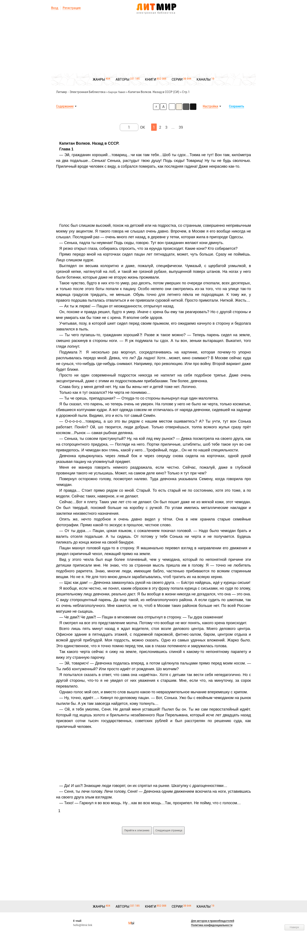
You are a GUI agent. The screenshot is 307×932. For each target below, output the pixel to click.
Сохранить (236, 106)
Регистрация (72, 8)
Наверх (294, 927)
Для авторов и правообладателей (212, 920)
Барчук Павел (116, 92)
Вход (54, 8)
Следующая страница (168, 830)
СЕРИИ (177, 79)
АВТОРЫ (122, 79)
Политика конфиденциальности (211, 925)
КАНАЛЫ (204, 79)
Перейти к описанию (136, 830)
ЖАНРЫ (99, 79)
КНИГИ (150, 79)
